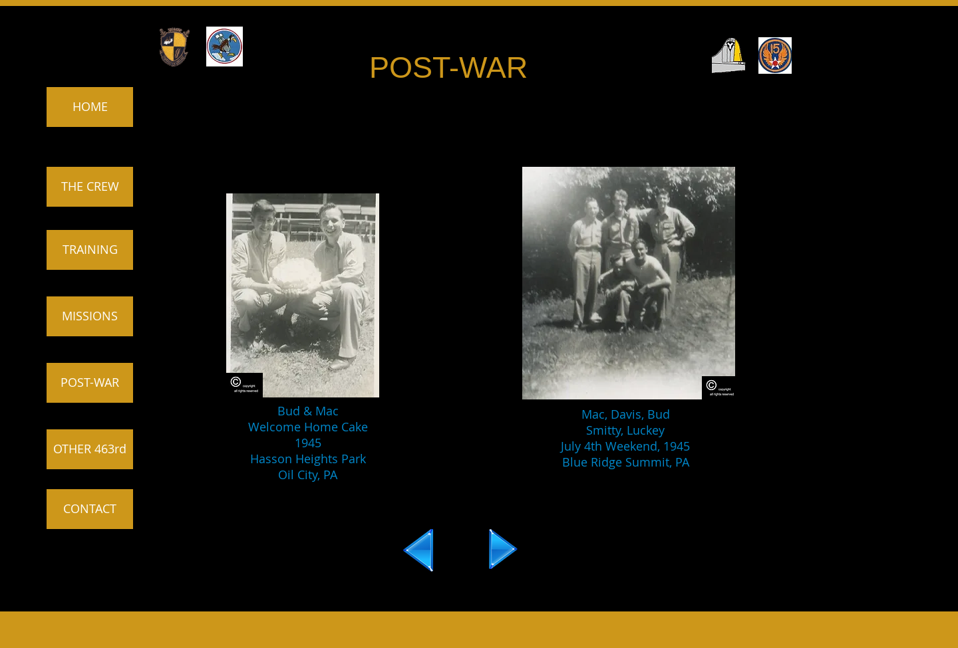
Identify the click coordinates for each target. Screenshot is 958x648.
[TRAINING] (90, 250)
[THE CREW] (90, 187)
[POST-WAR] (90, 383)
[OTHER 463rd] (90, 449)
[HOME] (90, 107)
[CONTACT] (90, 509)
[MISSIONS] (90, 316)
